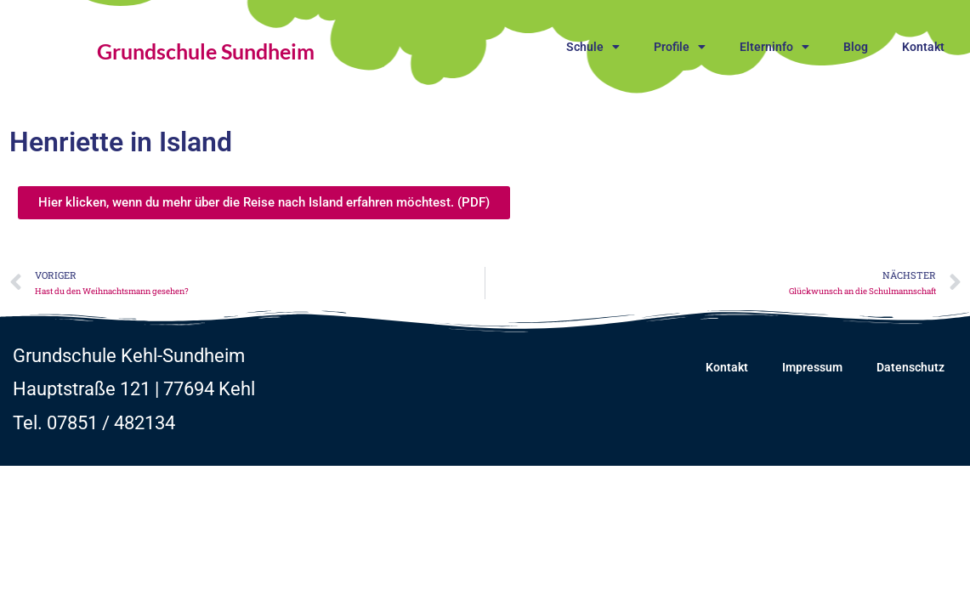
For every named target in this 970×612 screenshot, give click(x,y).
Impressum (812, 367)
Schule (593, 46)
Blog (855, 47)
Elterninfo (774, 46)
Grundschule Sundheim (206, 51)
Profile (680, 46)
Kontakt (923, 47)
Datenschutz (910, 367)
